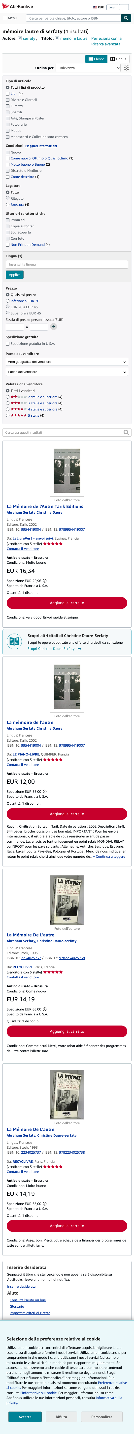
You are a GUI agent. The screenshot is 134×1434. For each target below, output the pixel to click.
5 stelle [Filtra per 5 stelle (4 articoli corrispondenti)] (27, 415)
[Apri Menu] (11, 18)
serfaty (29, 38)
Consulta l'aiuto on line (28, 1300)
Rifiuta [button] (61, 1417)
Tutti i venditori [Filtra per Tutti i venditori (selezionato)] (23, 390)
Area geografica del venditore (29, 362)
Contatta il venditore (23, 548)
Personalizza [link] (101, 1417)
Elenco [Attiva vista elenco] (96, 59)
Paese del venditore (22, 372)
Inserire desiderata (21, 1286)
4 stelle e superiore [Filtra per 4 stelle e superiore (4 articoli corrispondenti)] (36, 409)
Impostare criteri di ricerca (30, 1313)
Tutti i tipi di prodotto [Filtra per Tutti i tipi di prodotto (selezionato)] (26, 87)
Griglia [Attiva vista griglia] (118, 59)
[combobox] (73, 18)
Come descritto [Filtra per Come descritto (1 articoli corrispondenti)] (22, 177)
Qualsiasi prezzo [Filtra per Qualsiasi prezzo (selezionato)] (21, 295)
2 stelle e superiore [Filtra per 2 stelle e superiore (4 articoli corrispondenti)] (36, 397)
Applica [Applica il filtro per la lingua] (14, 274)
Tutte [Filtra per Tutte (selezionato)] (13, 192)
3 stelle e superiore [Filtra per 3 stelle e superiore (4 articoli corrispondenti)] (36, 403)
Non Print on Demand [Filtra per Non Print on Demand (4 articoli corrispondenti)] (28, 245)
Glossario (17, 1306)
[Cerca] (126, 18)
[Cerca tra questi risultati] (67, 432)
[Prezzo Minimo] (15, 327)
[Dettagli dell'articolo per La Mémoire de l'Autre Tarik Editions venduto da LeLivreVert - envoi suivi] (67, 471)
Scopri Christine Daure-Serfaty (55, 648)
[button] (126, 432)
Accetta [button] (25, 1417)
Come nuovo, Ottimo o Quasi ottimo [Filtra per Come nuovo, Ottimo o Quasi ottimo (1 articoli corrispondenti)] (39, 158)
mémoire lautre (73, 38)
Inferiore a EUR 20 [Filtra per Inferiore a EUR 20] (23, 301)
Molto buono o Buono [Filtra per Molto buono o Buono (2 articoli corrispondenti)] (28, 164)
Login (112, 7)
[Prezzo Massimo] (39, 327)
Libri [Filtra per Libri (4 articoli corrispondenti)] (14, 93)
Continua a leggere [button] (110, 856)
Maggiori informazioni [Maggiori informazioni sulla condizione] (41, 146)
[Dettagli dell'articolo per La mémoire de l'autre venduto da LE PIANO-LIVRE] (67, 687)
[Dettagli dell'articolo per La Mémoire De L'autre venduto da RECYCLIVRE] (67, 900)
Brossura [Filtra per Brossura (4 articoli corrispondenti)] (17, 204)
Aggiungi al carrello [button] (67, 603)
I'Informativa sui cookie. (38, 1393)
